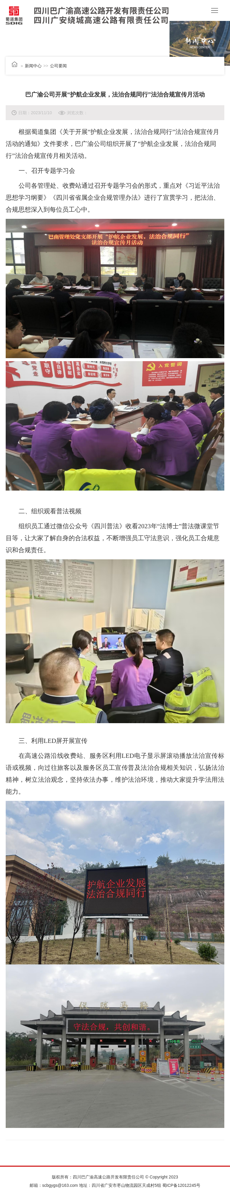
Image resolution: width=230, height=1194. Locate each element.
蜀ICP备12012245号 (181, 1185)
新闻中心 (33, 65)
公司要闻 (58, 65)
